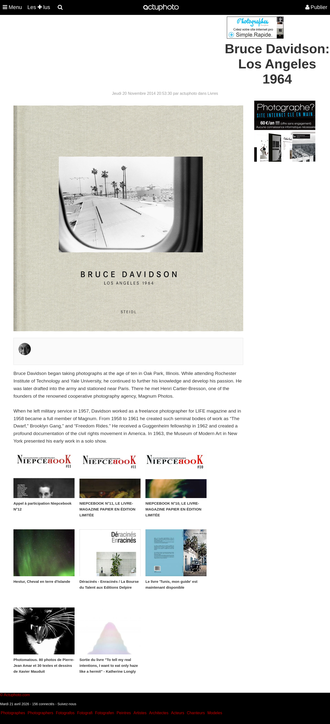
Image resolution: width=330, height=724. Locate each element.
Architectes (158, 713)
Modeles (214, 713)
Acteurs (177, 713)
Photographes (13, 713)
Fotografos (65, 713)
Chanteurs (196, 713)
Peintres (124, 713)
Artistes (139, 713)
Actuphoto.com (17, 695)
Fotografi (84, 713)
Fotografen (104, 713)
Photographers (40, 713)
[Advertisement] (135, 51)
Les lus (38, 7)
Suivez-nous (66, 704)
